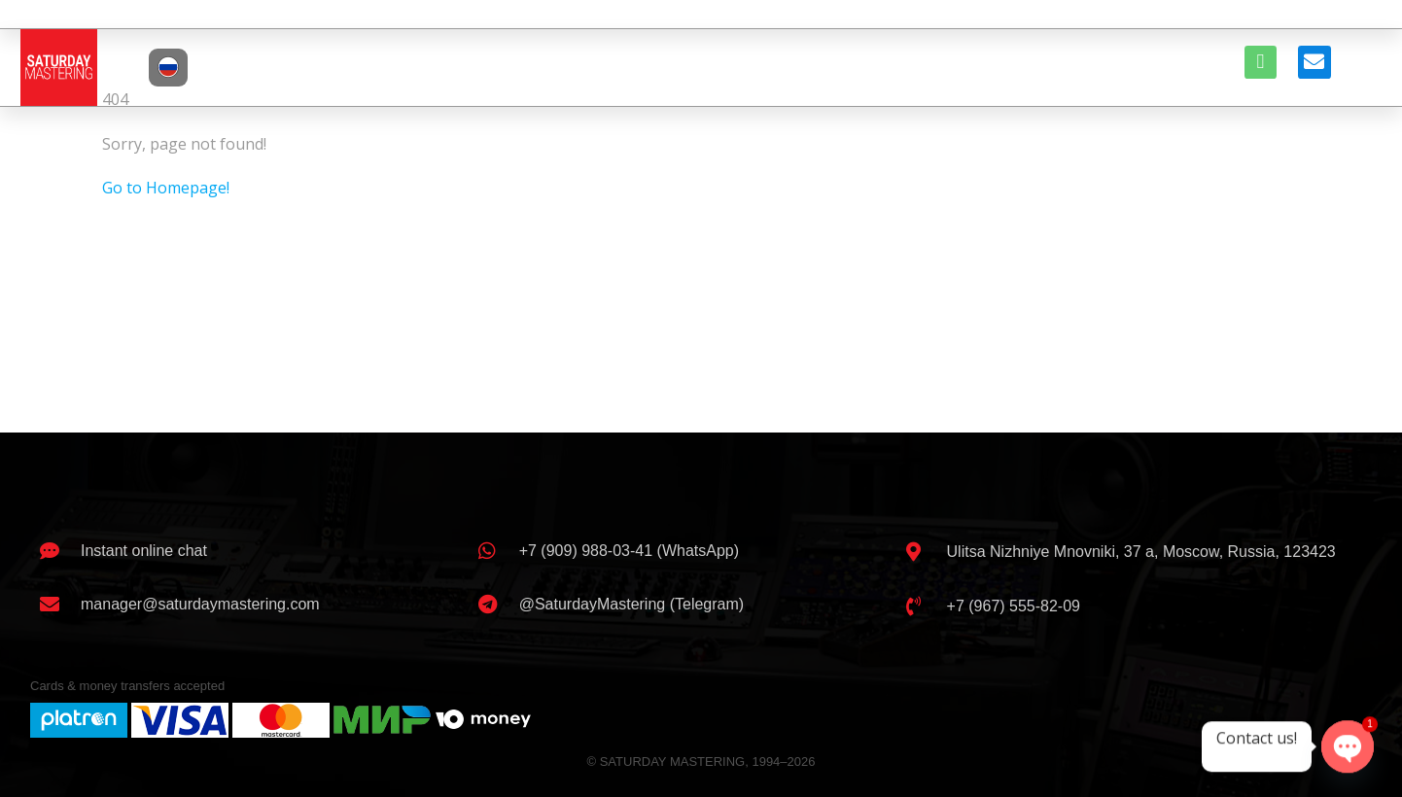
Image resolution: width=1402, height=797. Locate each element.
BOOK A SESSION (1010, 66)
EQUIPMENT (876, 66)
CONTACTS (1141, 66)
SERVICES (677, 66)
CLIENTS (772, 66)
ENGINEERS (567, 66)
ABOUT (470, 66)
